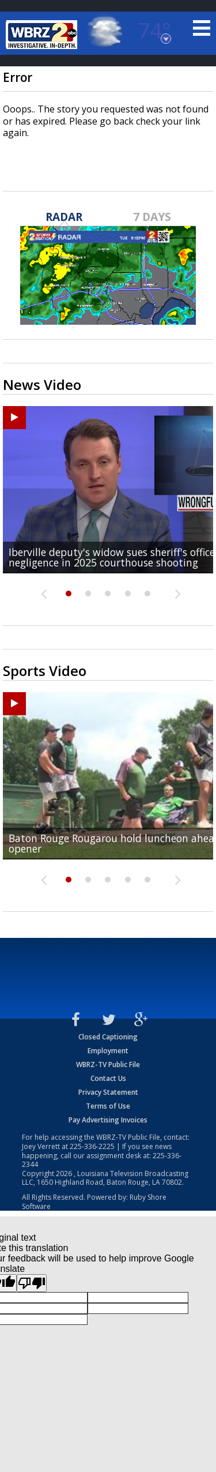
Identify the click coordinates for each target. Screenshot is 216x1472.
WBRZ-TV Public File (108, 1064)
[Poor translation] (32, 1283)
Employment (108, 1051)
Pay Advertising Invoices (108, 1120)
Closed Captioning (108, 1037)
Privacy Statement (108, 1092)
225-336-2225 (92, 1146)
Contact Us (108, 1078)
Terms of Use (108, 1106)
